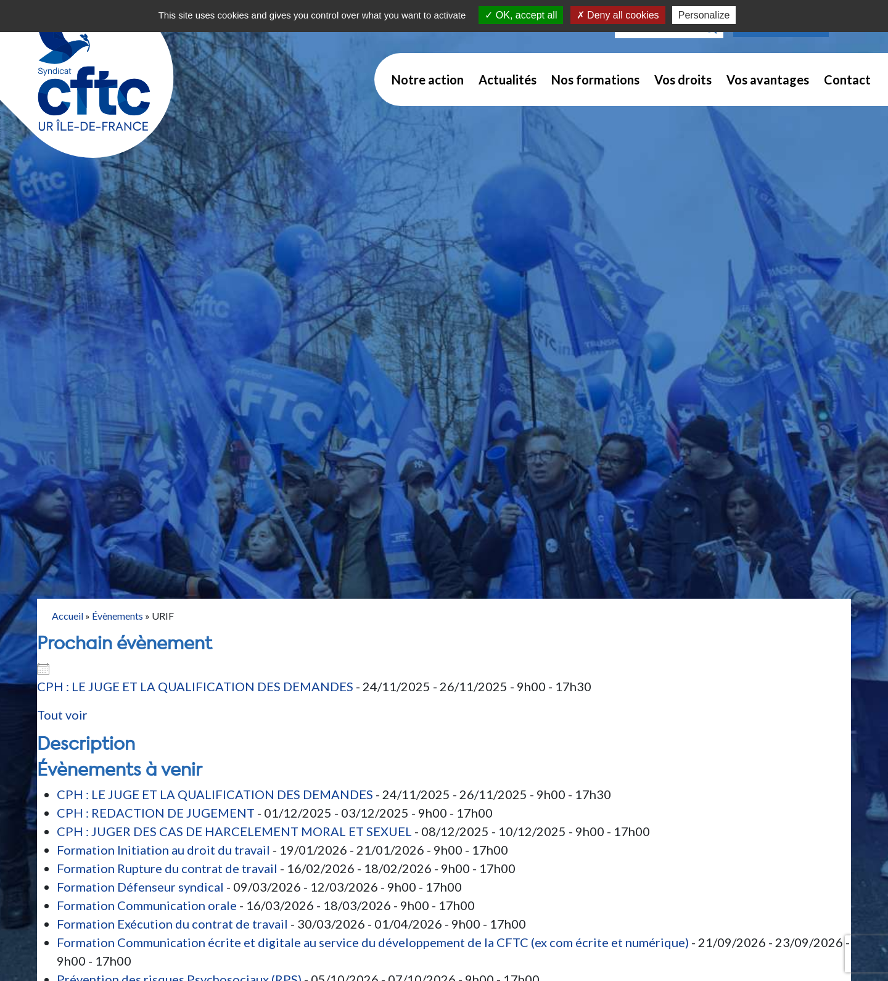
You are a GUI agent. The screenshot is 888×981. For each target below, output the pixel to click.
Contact (847, 79)
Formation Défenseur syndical (140, 886)
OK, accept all (521, 15)
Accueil (67, 616)
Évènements (117, 616)
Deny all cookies (618, 15)
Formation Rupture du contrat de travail (167, 868)
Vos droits (683, 79)
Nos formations (595, 79)
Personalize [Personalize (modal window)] (704, 15)
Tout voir (62, 714)
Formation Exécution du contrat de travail (172, 923)
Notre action (428, 79)
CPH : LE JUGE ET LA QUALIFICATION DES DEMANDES (195, 686)
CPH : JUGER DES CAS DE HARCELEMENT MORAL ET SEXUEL (234, 831)
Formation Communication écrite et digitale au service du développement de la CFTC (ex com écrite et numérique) (373, 942)
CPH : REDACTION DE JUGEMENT (156, 812)
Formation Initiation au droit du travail (163, 849)
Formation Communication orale (147, 905)
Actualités (507, 79)
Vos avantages (767, 79)
